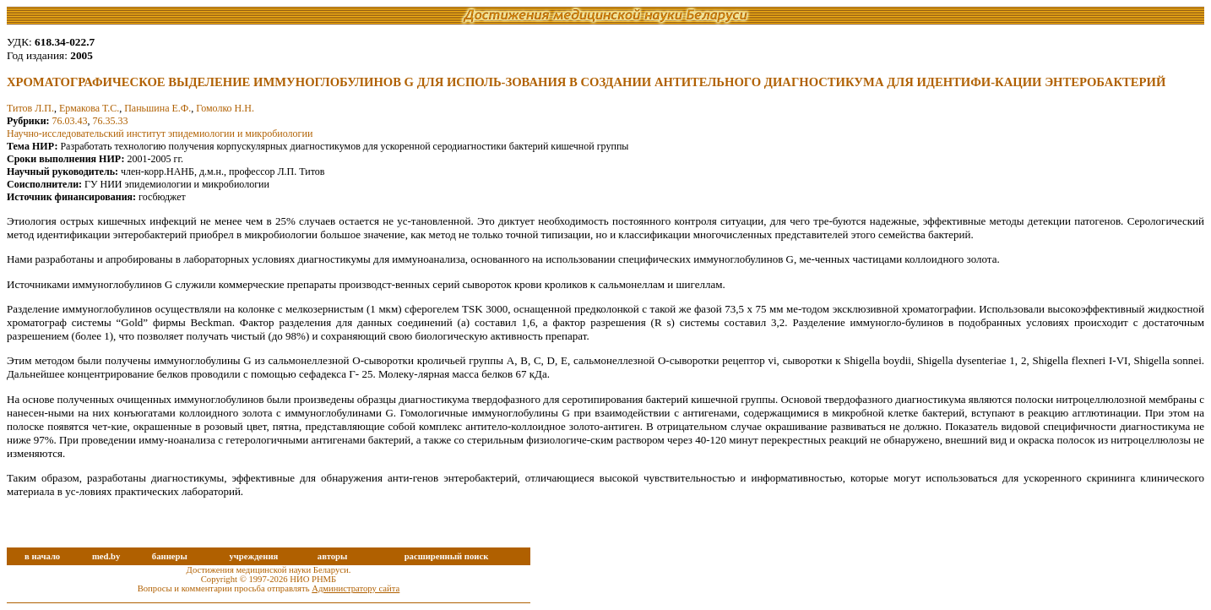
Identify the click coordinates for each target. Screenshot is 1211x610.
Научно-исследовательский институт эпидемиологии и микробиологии (159, 133)
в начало (42, 556)
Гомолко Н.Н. (225, 108)
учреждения (253, 556)
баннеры (169, 556)
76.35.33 (110, 121)
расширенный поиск (447, 556)
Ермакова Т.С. (89, 108)
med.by (106, 556)
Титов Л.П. (30, 108)
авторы (333, 556)
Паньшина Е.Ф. (157, 108)
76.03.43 (70, 121)
